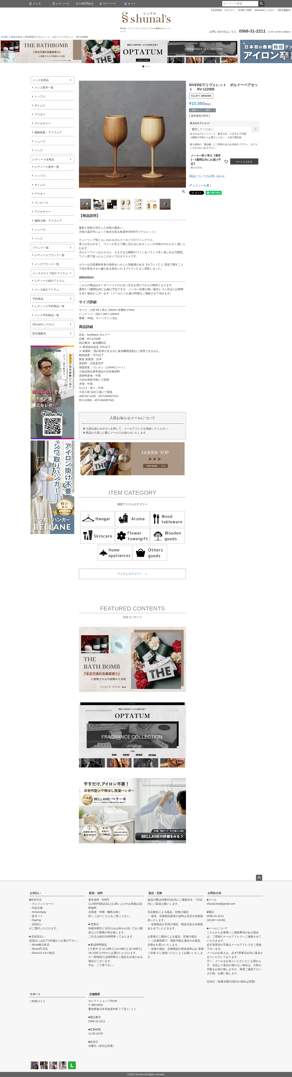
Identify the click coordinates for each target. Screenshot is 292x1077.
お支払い (35, 893)
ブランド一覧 (40, 247)
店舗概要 (94, 994)
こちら (106, 916)
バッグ (39, 150)
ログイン (230, 10)
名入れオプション (200, 123)
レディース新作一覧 (47, 166)
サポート (35, 994)
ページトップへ (259, 878)
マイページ (107, 3)
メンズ (35, 3)
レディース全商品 (43, 159)
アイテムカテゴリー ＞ (132, 573)
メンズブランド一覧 (47, 264)
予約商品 (37, 298)
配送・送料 (96, 893)
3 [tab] (149, 67)
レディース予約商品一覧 (50, 306)
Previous (5, 54)
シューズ (40, 141)
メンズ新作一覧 (44, 87)
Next (287, 54)
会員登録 (217, 10)
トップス (40, 96)
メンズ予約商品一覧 (47, 315)
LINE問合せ (85, 3)
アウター (40, 114)
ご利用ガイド (37, 1001)
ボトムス (40, 105)
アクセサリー (43, 123)
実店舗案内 (284, 10)
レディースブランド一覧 (50, 255)
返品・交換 (155, 893)
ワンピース (41, 202)
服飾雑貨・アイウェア (48, 132)
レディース (61, 3)
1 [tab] (143, 67)
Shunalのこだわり (265, 10)
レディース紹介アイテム (50, 280)
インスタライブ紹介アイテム (50, 273)
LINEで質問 (245, 10)
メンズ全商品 (40, 80)
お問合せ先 (214, 893)
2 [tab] (146, 67)
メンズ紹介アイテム (47, 289)
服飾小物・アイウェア (48, 220)
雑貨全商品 (16, 37)
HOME (4, 37)
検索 (261, 3)
